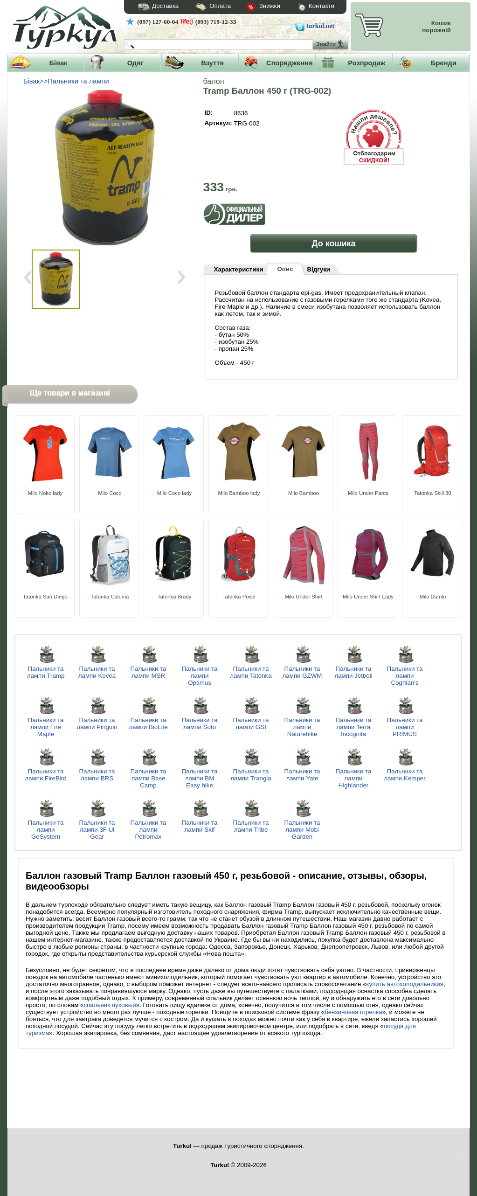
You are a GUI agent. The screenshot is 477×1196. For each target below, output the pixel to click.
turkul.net (320, 25)
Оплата (205, 7)
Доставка (155, 7)
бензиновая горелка (353, 1011)
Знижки (255, 7)
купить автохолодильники (403, 983)
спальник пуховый (109, 1004)
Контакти (307, 7)
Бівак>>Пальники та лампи (66, 81)
